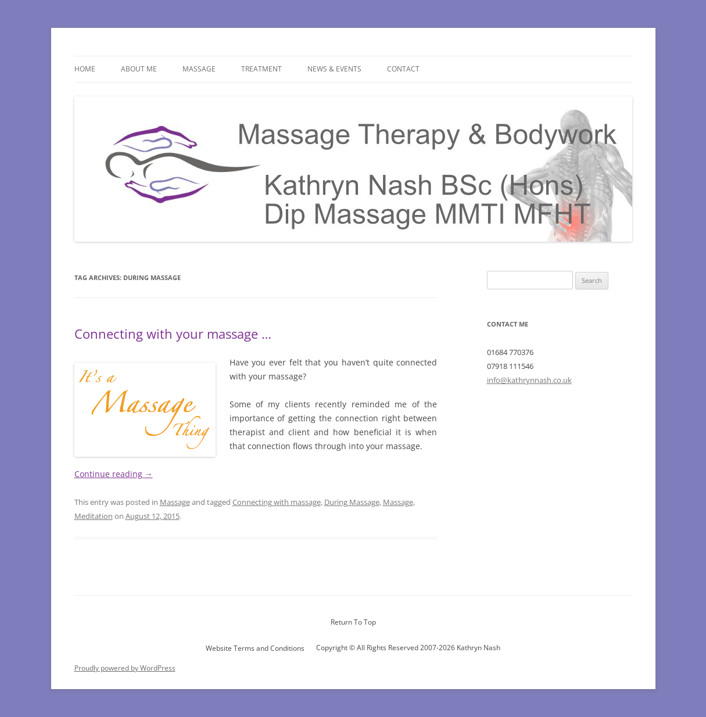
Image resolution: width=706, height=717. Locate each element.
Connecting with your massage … (172, 333)
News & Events (334, 69)
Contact (403, 69)
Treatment (261, 69)
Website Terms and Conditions (255, 648)
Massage (199, 69)
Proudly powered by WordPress (124, 668)
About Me (139, 69)
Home (84, 69)
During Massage (351, 502)
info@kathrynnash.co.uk (529, 380)
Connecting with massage (276, 502)
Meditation (93, 516)
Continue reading (113, 473)
